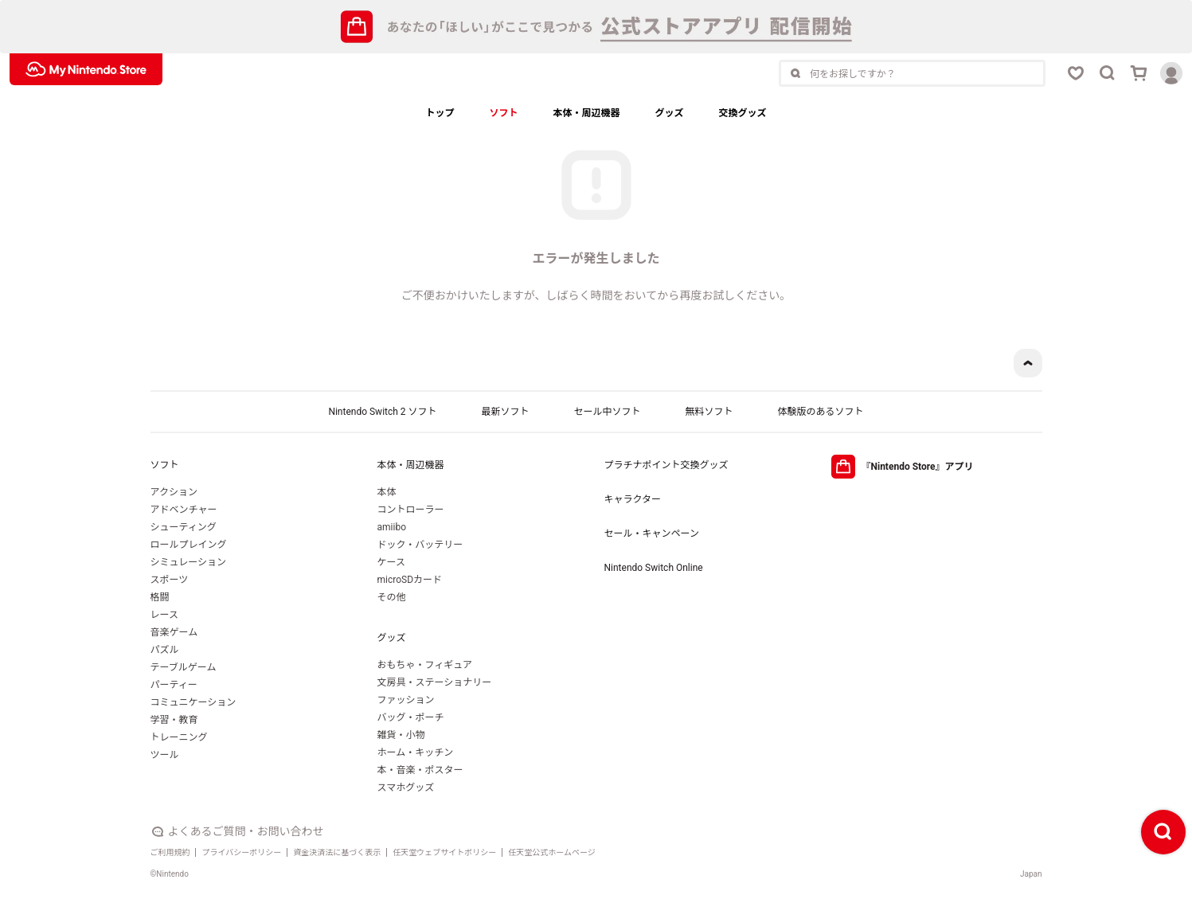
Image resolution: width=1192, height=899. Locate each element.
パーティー (173, 684)
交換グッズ (743, 113)
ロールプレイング (188, 544)
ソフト (503, 113)
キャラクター (633, 499)
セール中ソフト (607, 411)
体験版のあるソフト (821, 411)
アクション (173, 492)
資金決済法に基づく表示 (337, 852)
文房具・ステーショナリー (434, 682)
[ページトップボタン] (1028, 363)
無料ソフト (709, 411)
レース (164, 614)
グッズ (669, 113)
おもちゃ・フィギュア (425, 664)
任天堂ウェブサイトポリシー (444, 852)
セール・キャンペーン (651, 533)
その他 (391, 597)
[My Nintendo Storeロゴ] (86, 69)
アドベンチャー (183, 509)
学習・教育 (174, 719)
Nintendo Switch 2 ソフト (382, 411)
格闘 (160, 597)
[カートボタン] (1139, 73)
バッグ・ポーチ (410, 717)
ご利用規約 (170, 852)
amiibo (391, 527)
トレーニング (179, 737)
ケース (391, 562)
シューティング (183, 527)
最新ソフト (506, 411)
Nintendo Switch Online (653, 567)
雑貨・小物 (401, 735)
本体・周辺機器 (586, 113)
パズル (164, 649)
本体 (387, 492)
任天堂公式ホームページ (552, 852)
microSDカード (410, 579)
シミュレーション (188, 562)
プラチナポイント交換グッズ (666, 465)
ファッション (406, 700)
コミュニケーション (193, 702)
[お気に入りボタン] (1076, 73)
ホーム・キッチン (415, 752)
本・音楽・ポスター (420, 770)
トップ (439, 113)
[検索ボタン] (1107, 73)
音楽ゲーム (174, 632)
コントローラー (410, 509)
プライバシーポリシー (242, 852)
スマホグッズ (406, 787)
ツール (164, 754)
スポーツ (169, 579)
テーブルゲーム (183, 667)
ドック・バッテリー (420, 544)
